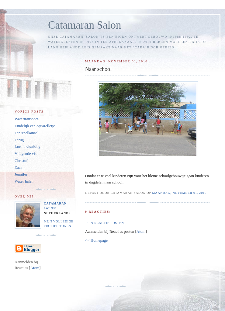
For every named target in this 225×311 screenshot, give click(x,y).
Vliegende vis (25, 153)
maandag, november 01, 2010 (179, 192)
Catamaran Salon (84, 25)
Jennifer (21, 174)
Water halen (24, 181)
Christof (21, 160)
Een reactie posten (105, 223)
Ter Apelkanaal (27, 133)
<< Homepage (96, 240)
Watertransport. (27, 119)
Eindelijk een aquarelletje (35, 126)
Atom (141, 231)
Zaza (18, 167)
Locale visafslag (27, 146)
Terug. (20, 140)
